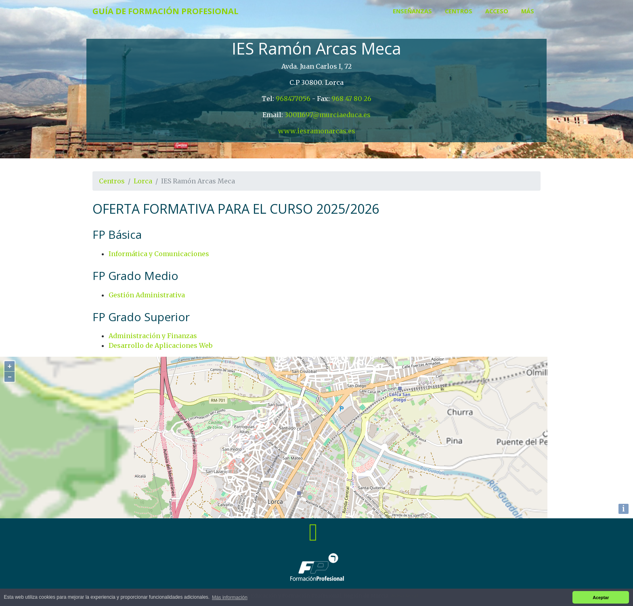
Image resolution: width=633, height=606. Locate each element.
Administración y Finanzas (153, 336)
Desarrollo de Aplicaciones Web (160, 345)
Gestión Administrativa (147, 295)
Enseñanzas (412, 11)
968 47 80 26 (351, 99)
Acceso (496, 11)
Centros (458, 11)
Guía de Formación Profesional (165, 11)
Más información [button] (229, 597)
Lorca (143, 181)
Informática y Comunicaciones (159, 254)
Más (527, 11)
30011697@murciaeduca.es (328, 115)
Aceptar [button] (601, 597)
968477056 (293, 99)
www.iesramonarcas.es (316, 131)
